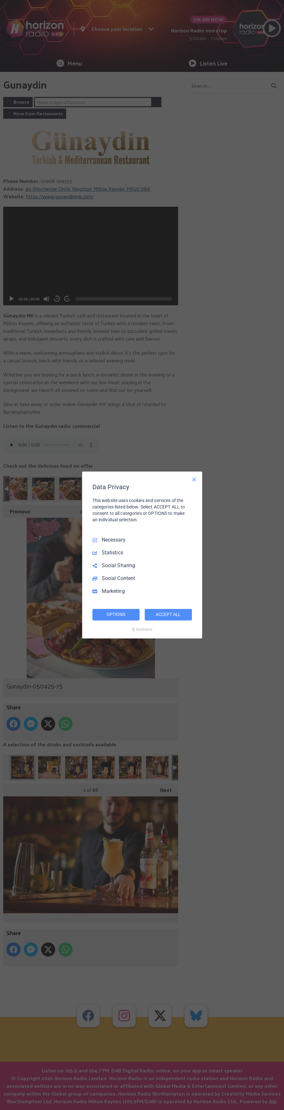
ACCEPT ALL (168, 614)
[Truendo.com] (142, 629)
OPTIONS (116, 614)
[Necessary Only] (194, 480)
